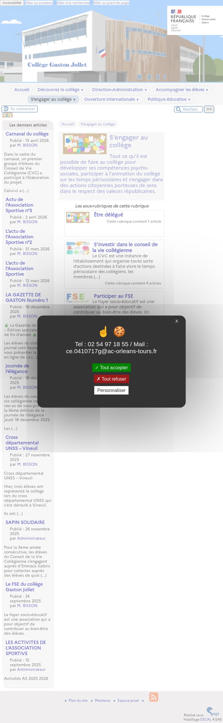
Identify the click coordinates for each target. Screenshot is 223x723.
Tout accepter (111, 367)
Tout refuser (111, 378)
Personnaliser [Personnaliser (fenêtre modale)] (111, 390)
